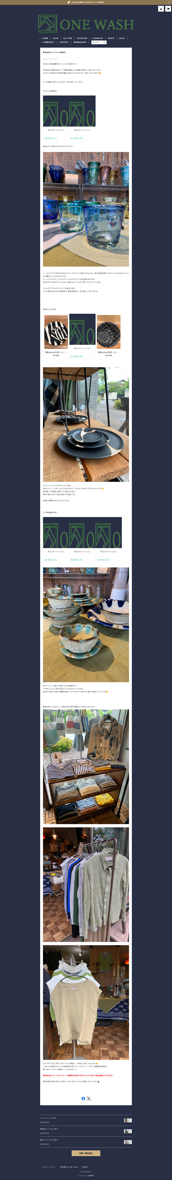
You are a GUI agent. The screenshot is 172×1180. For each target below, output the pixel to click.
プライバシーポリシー (49, 1167)
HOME (45, 38)
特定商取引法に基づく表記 (69, 1167)
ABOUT (111, 38)
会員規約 (85, 1167)
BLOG (122, 38)
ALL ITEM (67, 38)
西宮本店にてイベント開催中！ (54, 52)
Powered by (86, 1176)
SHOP (55, 38)
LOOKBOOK (97, 38)
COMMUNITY (48, 42)
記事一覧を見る (86, 1153)
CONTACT (64, 42)
